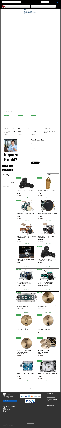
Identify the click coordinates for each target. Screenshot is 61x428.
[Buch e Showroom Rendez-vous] (10, 401)
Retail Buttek (49, 395)
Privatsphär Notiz (30, 423)
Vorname (32, 143)
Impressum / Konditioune (30, 421)
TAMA (4, 407)
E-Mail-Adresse (33, 148)
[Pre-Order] (48, 358)
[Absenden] (35, 163)
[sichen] (11, 2)
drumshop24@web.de (7, 397)
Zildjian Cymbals (6, 409)
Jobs (48, 394)
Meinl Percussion (6, 411)
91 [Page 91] (41, 388)
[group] (30, 126)
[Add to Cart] (26, 198)
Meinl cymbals (6, 410)
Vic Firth (4, 415)
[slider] (3, 181)
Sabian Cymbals (6, 412)
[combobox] (53, 174)
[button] (45, 2)
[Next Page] (44, 388)
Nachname (47, 143)
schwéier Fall (5, 413)
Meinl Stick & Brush (7, 416)
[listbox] (45, 2)
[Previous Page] (30, 388)
